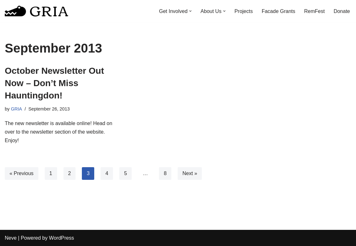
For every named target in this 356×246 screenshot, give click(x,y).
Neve (10, 238)
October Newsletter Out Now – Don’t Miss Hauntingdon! (54, 83)
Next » (189, 173)
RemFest (314, 11)
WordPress (61, 238)
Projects (243, 11)
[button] (190, 11)
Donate (341, 11)
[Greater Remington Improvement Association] (36, 11)
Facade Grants (278, 11)
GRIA (16, 108)
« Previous (22, 173)
